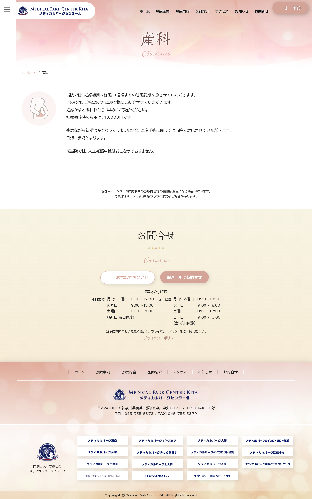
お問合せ (230, 372)
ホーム (79, 372)
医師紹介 (154, 372)
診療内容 (129, 372)
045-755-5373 (139, 413)
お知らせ (205, 372)
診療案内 (103, 372)
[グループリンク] (47, 457)
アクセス (179, 372)
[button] (127, 277)
